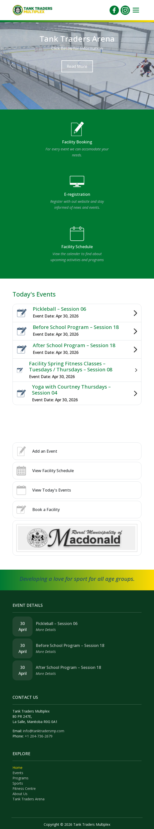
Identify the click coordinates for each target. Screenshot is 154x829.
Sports (17, 783)
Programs (20, 778)
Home (17, 767)
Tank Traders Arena (28, 799)
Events (17, 772)
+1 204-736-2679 (38, 736)
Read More (77, 66)
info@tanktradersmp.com (43, 730)
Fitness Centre (24, 788)
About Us (20, 793)
